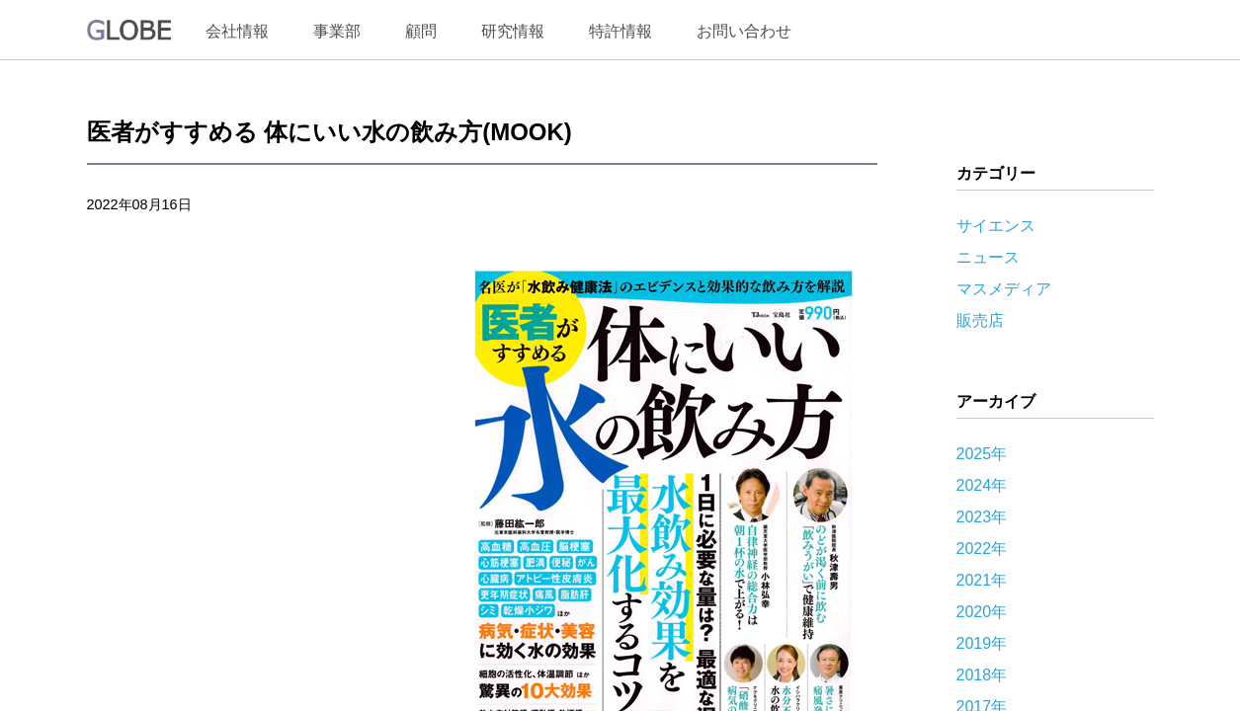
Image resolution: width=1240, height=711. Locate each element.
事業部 (337, 31)
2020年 (982, 611)
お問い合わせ (744, 31)
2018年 (982, 675)
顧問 (421, 31)
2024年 (982, 485)
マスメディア (1003, 288)
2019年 (982, 643)
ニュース (988, 257)
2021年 (982, 580)
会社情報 (237, 31)
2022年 (982, 548)
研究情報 (512, 31)
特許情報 (620, 31)
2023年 (982, 517)
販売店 (980, 320)
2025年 (982, 453)
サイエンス (995, 225)
